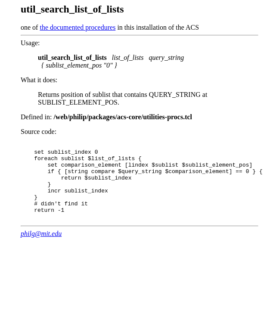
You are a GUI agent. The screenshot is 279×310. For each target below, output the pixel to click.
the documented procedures (77, 27)
